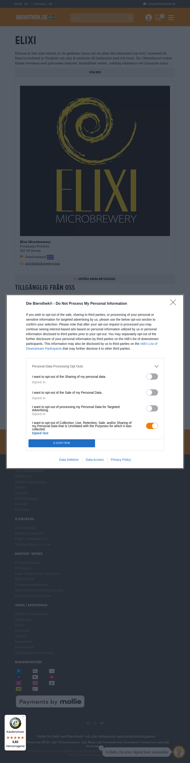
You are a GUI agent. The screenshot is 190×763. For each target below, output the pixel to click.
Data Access (95, 459)
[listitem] (95, 366)
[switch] (152, 376)
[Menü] (23, 717)
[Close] (174, 303)
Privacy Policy (121, 459)
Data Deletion (69, 459)
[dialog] (95, 381)
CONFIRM (61, 443)
